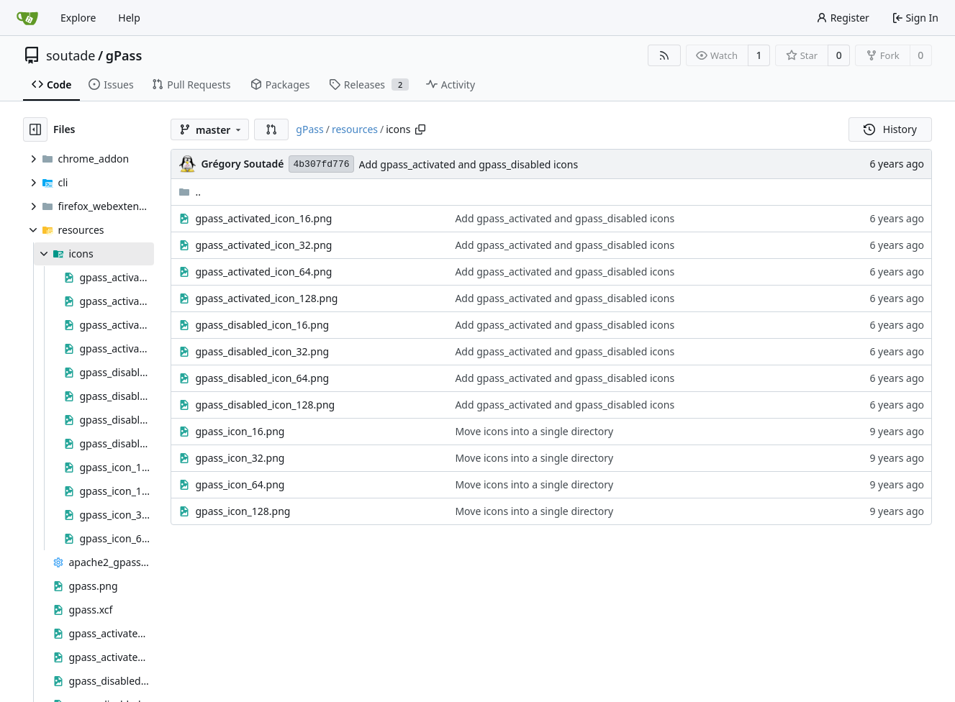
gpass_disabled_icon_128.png (265, 404)
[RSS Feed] (664, 55)
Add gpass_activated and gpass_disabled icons (469, 164)
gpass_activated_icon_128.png (266, 298)
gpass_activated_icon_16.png (263, 218)
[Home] (27, 18)
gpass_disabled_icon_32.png (262, 351)
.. (189, 192)
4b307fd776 (321, 164)
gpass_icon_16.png (239, 431)
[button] (271, 129)
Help (129, 17)
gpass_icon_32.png (239, 458)
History (890, 129)
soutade (70, 55)
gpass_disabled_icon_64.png (262, 378)
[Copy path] (420, 129)
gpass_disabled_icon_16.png (262, 325)
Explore (78, 17)
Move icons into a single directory (534, 431)
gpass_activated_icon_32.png (263, 245)
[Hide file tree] (35, 129)
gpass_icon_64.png (239, 484)
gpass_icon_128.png (242, 511)
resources (355, 129)
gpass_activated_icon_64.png (263, 271)
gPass (124, 55)
